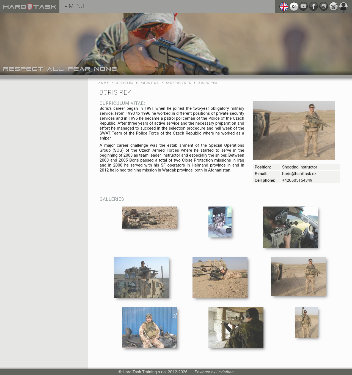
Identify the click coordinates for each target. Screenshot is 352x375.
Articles (124, 83)
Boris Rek (208, 83)
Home (103, 83)
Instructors (178, 83)
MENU (74, 6)
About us (150, 83)
